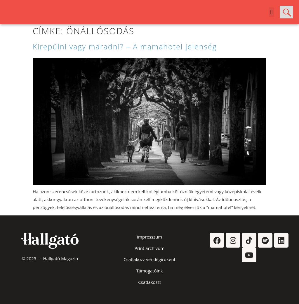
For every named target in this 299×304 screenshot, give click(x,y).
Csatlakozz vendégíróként (149, 259)
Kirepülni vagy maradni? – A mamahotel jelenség (125, 46)
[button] (271, 12)
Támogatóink (149, 271)
